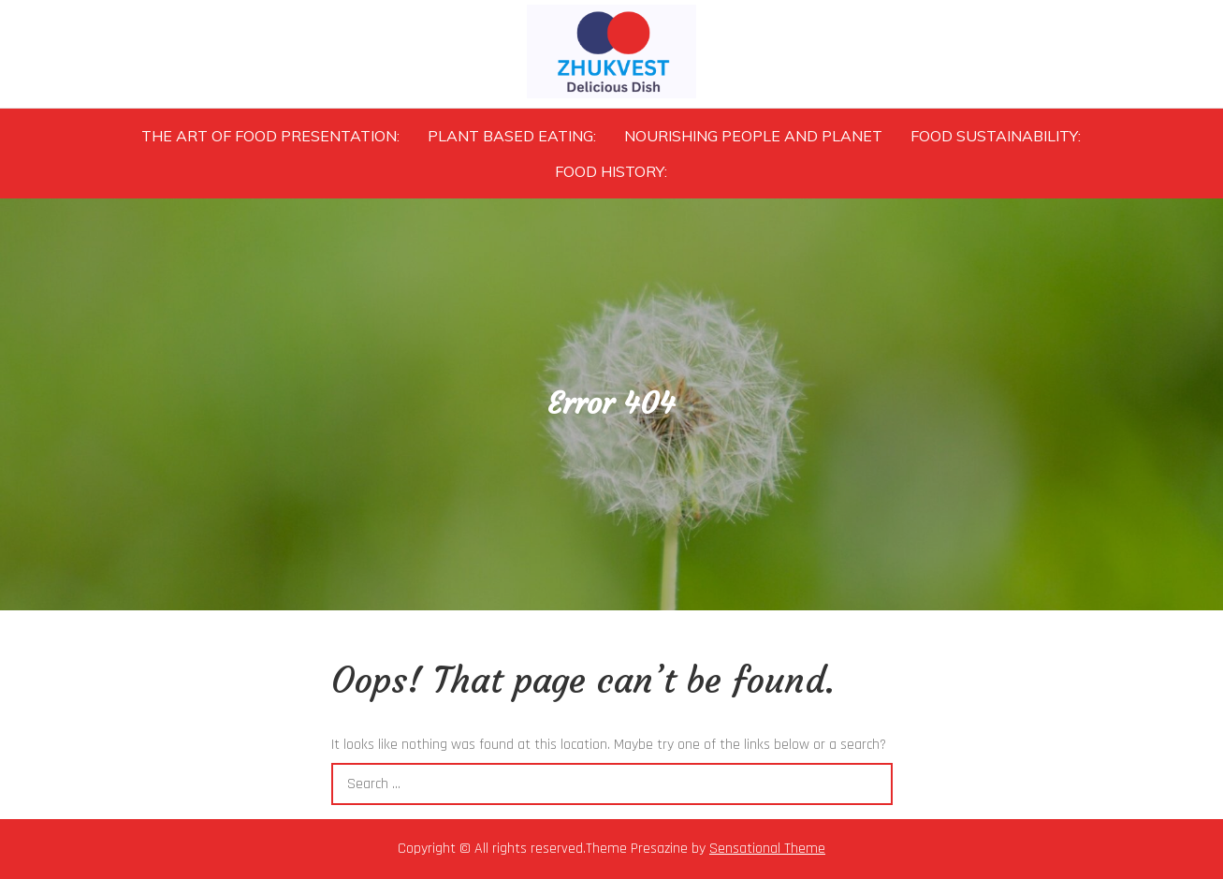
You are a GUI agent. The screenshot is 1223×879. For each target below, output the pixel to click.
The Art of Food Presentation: (270, 135)
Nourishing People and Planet (753, 135)
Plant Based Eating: (512, 135)
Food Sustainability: (995, 135)
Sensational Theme (767, 848)
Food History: (611, 171)
